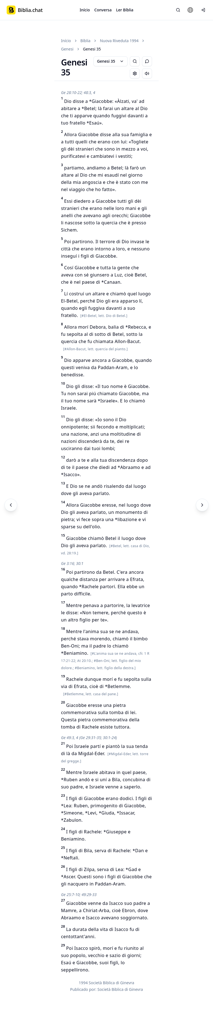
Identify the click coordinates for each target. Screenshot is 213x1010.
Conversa (102, 9)
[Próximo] (202, 505)
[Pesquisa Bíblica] (178, 10)
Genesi (67, 49)
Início (85, 9)
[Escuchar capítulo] (147, 73)
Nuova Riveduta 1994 (119, 40)
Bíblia (85, 40)
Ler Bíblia (124, 9)
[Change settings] (135, 73)
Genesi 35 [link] (92, 49)
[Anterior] (10, 505)
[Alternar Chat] (147, 61)
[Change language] (190, 10)
